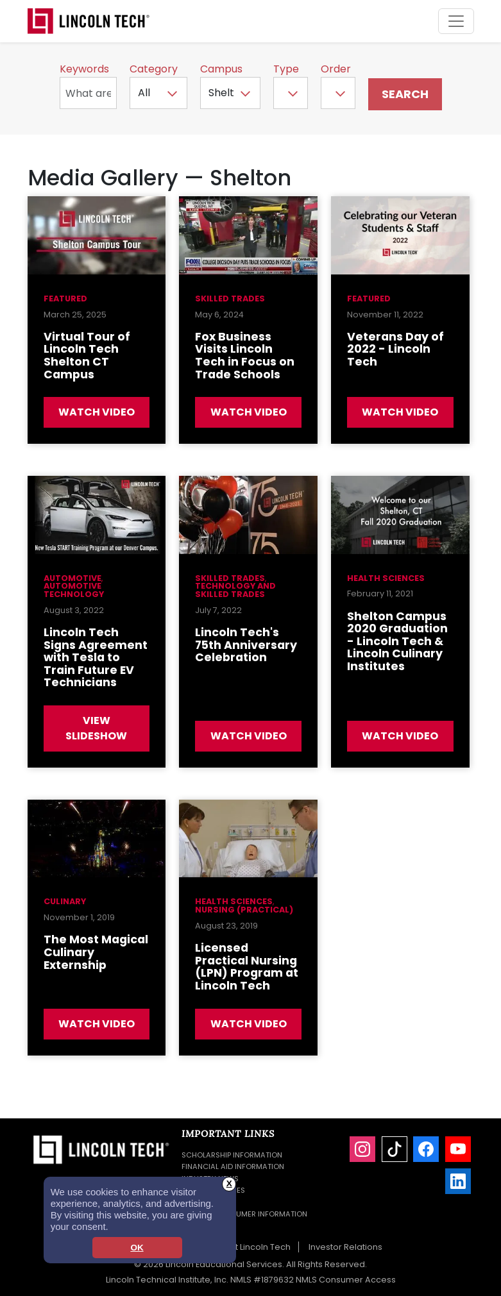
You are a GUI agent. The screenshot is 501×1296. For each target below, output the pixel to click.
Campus (221, 69)
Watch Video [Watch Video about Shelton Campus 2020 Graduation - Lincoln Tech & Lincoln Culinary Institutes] (400, 735)
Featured (65, 298)
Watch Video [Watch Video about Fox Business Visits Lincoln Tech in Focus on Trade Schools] (248, 412)
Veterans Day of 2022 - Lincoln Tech (395, 349)
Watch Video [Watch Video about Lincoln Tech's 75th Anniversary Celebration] (248, 735)
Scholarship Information (232, 1155)
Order (336, 69)
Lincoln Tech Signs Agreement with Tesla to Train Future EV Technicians (96, 657)
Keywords (84, 69)
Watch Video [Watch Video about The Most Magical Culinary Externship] (96, 1023)
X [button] (229, 1183)
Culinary (65, 901)
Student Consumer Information (244, 1214)
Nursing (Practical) (244, 909)
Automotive (72, 578)
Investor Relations (345, 1246)
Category (154, 69)
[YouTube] (458, 1149)
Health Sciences (386, 578)
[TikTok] (394, 1149)
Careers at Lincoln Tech (242, 1246)
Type (286, 69)
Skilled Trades (230, 298)
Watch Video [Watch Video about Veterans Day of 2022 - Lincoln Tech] (400, 412)
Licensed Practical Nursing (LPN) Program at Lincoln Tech (246, 966)
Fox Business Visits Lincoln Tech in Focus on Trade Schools (244, 355)
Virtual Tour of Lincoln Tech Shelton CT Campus (87, 355)
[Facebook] (426, 1149)
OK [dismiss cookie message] (136, 1247)
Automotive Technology (74, 590)
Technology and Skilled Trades (235, 590)
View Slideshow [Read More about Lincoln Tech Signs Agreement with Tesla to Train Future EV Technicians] (96, 728)
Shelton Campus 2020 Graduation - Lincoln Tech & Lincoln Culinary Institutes (397, 641)
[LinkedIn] (458, 1181)
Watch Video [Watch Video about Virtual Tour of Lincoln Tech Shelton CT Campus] (96, 412)
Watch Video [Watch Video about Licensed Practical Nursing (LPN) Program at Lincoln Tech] (248, 1023)
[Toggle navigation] (456, 21)
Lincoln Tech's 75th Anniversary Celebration (246, 645)
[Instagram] (362, 1149)
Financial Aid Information (233, 1166)
